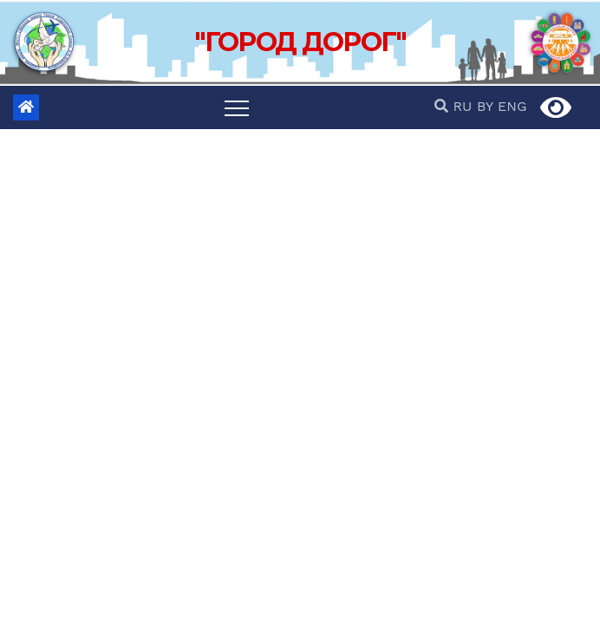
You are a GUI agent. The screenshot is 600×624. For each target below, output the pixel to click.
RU (462, 106)
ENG (512, 106)
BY (485, 106)
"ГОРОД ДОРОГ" (300, 42)
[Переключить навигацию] (236, 107)
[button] (443, 106)
